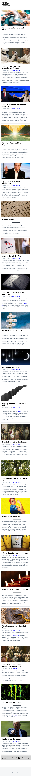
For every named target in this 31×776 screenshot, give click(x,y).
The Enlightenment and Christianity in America (11, 665)
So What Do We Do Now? (12, 331)
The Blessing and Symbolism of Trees (14, 479)
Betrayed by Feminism (11, 517)
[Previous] (3, 758)
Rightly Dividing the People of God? (14, 405)
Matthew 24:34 (16, 635)
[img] (24, 3)
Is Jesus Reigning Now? (11, 367)
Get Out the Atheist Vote (11, 256)
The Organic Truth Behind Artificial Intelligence (12, 67)
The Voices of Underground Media (13, 29)
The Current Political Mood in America (14, 105)
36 (26, 757)
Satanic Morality (8, 219)
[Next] (29, 758)
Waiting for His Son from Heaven (15, 589)
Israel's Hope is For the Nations (14, 442)
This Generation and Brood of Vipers (14, 627)
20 (22, 757)
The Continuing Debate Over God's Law (13, 293)
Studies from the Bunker (11, 739)
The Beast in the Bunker (11, 703)
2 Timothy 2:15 (20, 411)
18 (16, 757)
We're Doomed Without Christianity (11, 182)
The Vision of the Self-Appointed (15, 553)
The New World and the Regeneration (11, 144)
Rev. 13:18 (14, 715)
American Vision (16, 32)
